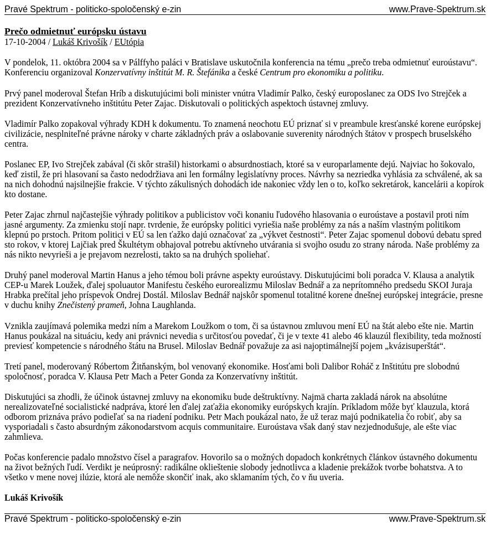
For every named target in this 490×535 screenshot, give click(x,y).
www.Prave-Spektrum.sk (437, 9)
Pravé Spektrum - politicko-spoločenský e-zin (92, 9)
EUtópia (129, 42)
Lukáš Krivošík (80, 42)
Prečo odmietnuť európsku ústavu (75, 31)
